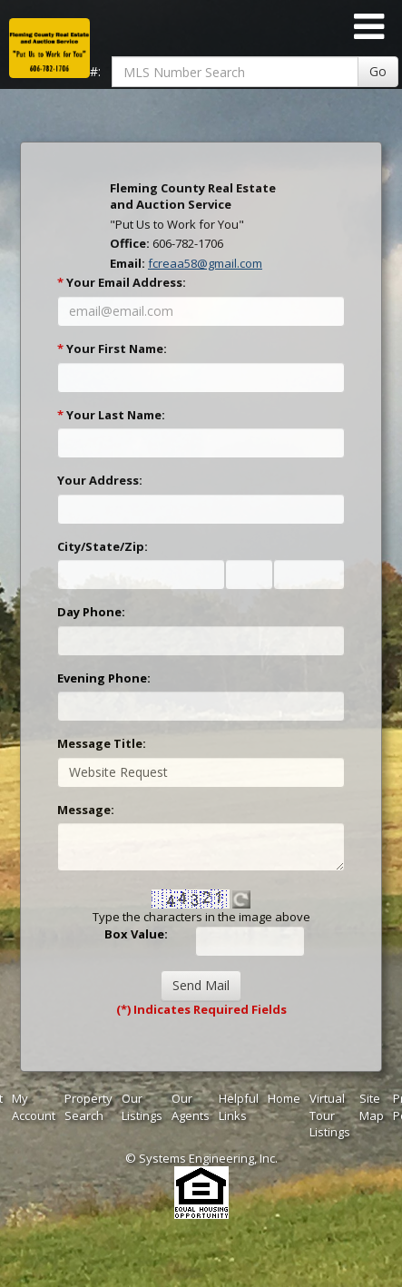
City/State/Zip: (102, 546)
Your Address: (99, 480)
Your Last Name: (111, 415)
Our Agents (191, 1107)
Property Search (88, 1107)
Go (378, 71)
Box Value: (136, 934)
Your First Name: (112, 348)
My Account (33, 1107)
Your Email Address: (121, 282)
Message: (85, 809)
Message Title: (101, 743)
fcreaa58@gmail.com (205, 263)
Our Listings (142, 1107)
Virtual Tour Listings (329, 1115)
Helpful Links (239, 1107)
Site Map (371, 1107)
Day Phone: (91, 612)
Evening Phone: (104, 678)
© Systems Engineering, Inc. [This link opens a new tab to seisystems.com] (201, 1158)
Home (284, 1098)
